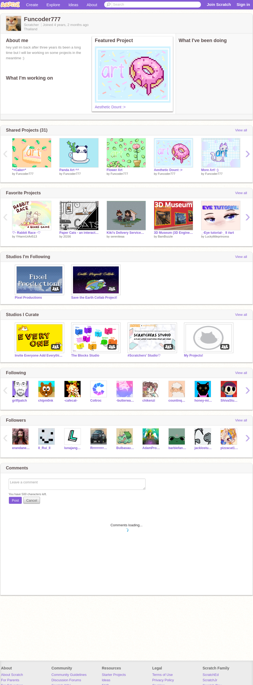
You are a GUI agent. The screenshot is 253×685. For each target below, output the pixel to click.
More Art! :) (209, 170)
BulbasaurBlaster (125, 448)
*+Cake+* (19, 170)
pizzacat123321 (229, 448)
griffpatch (19, 400)
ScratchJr (210, 680)
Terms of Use (162, 675)
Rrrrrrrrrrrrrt (99, 448)
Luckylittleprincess (217, 236)
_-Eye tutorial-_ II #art (217, 233)
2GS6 (67, 236)
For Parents (10, 680)
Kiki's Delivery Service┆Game (126, 233)
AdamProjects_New (151, 448)
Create (32, 4)
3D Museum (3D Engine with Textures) (173, 233)
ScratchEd (211, 675)
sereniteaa (117, 236)
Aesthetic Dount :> (110, 107)
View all (241, 130)
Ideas (73, 4)
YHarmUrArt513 (26, 236)
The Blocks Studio (85, 355)
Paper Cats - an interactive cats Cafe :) (79, 233)
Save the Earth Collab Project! (94, 297)
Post (15, 500)
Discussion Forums (66, 680)
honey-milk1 (203, 400)
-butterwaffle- (125, 400)
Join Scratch (219, 4)
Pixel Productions (28, 297)
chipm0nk (45, 400)
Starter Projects (114, 675)
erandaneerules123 (21, 448)
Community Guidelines (68, 675)
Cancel (31, 500)
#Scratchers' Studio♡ (144, 355)
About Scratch (12, 675)
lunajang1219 (73, 448)
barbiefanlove (177, 448)
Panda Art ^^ (69, 170)
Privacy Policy (163, 680)
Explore (53, 4)
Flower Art (114, 170)
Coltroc (96, 400)
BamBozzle (165, 236)
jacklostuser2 (203, 448)
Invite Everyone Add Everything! (39, 355)
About (92, 4)
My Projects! (193, 355)
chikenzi (148, 400)
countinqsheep (177, 400)
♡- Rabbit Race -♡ (26, 233)
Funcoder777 (25, 173)
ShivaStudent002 (229, 400)
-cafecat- (70, 400)
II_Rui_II (44, 448)
